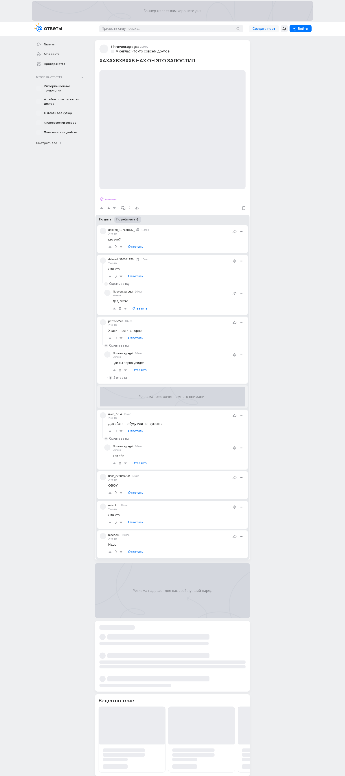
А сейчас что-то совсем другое (143, 51)
